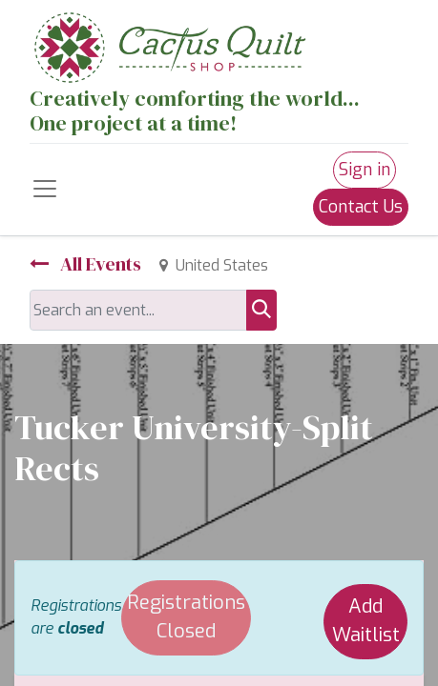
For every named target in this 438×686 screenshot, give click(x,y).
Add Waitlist (366, 621)
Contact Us (361, 206)
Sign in (364, 169)
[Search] (261, 310)
